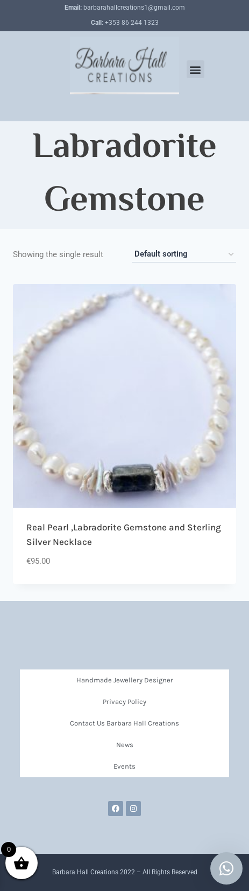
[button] (195, 69)
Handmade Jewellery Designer (124, 680)
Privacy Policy (124, 701)
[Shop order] (184, 254)
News (124, 745)
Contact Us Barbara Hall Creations (124, 723)
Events (124, 766)
